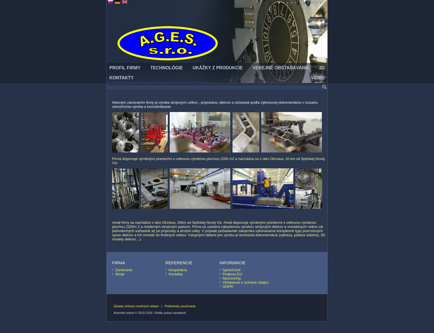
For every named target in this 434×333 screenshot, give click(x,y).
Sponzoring (232, 278)
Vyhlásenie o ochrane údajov (245, 282)
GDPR (228, 286)
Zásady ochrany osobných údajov (136, 306)
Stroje (120, 274)
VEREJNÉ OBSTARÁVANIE (280, 67)
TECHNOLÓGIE (166, 67)
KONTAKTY (121, 77)
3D (322, 67)
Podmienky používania (180, 306)
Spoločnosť (232, 270)
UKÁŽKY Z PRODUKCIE (218, 67)
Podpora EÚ (232, 274)
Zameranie (123, 270)
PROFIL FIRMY (125, 67)
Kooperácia (178, 270)
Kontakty (176, 274)
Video (318, 77)
